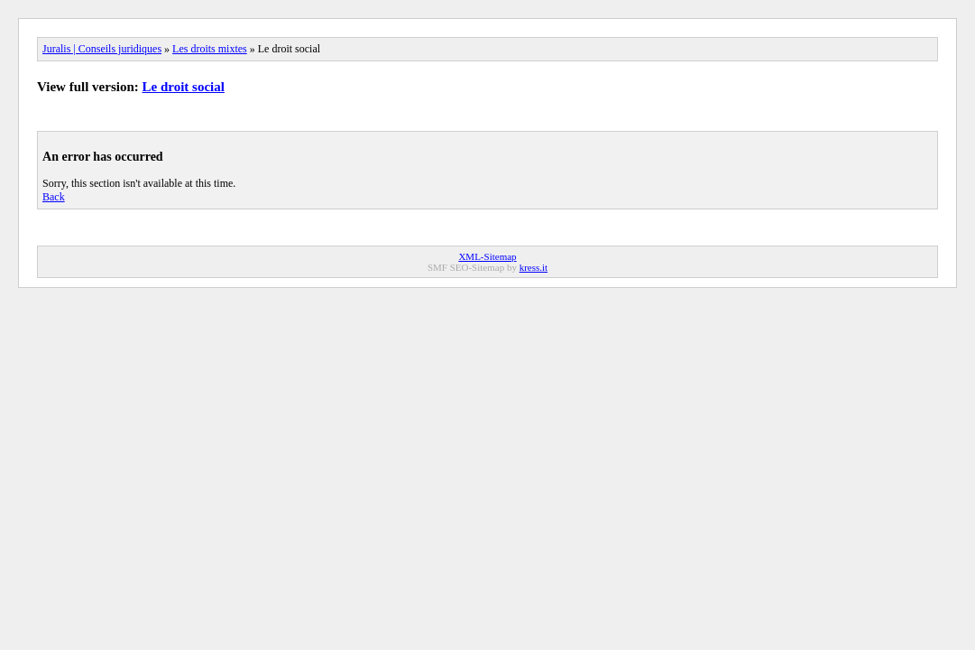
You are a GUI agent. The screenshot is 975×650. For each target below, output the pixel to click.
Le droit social (184, 86)
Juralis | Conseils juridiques (101, 48)
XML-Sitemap (487, 256)
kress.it (533, 267)
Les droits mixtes (209, 48)
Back (53, 196)
